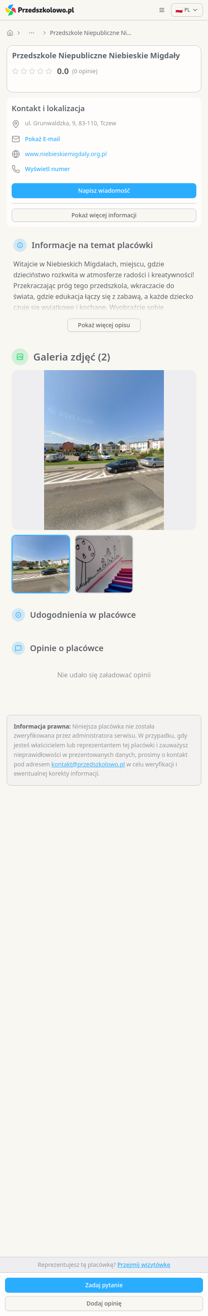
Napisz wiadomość (104, 190)
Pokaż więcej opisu (104, 325)
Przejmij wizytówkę (143, 1265)
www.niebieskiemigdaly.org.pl (66, 154)
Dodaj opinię (104, 1303)
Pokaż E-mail (42, 139)
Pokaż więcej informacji (104, 215)
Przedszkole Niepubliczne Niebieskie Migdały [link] (91, 33)
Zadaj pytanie (104, 1285)
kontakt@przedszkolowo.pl (88, 764)
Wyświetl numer (47, 169)
